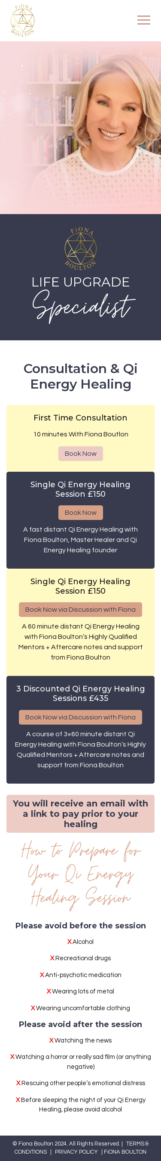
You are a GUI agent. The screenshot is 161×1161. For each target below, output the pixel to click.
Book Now (81, 453)
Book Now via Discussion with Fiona (80, 609)
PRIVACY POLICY (76, 1152)
